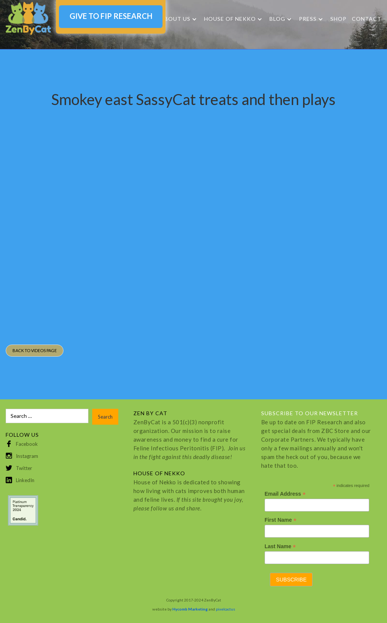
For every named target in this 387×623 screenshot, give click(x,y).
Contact (366, 18)
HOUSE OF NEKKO (230, 19)
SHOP (338, 18)
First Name (280, 520)
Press (308, 19)
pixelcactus (225, 609)
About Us (175, 19)
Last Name (280, 546)
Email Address (285, 494)
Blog (277, 19)
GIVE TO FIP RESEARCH (111, 15)
